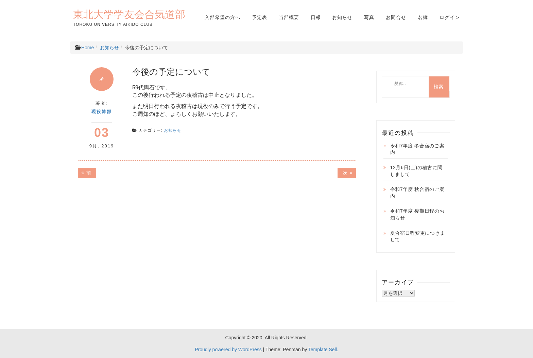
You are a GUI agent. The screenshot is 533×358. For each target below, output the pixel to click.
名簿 (423, 17)
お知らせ (342, 17)
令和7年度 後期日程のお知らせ (417, 214)
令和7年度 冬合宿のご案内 (417, 149)
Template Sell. (323, 349)
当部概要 (289, 17)
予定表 (259, 17)
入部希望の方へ (222, 17)
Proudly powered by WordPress (228, 349)
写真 (369, 17)
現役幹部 (101, 111)
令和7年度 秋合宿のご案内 (417, 192)
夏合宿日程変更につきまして (417, 236)
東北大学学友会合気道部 (129, 14)
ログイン (450, 17)
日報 (316, 17)
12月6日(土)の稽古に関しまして (416, 171)
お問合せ (396, 17)
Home (87, 47)
